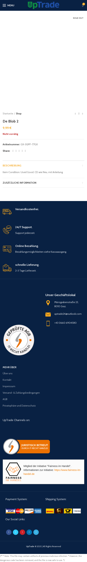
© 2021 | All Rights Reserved (43, 546)
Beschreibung (12, 165)
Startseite (8, 113)
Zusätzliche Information (19, 182)
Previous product (75, 113)
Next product (82, 113)
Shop (19, 113)
